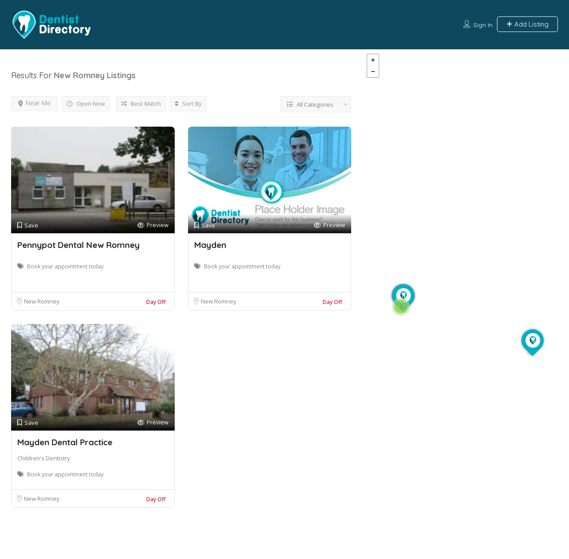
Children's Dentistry (43, 458)
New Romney (42, 301)
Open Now (86, 104)
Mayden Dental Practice (64, 442)
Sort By (188, 104)
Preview (152, 225)
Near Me (34, 103)
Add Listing (527, 24)
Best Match (141, 104)
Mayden (210, 245)
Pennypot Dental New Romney (78, 245)
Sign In (483, 25)
